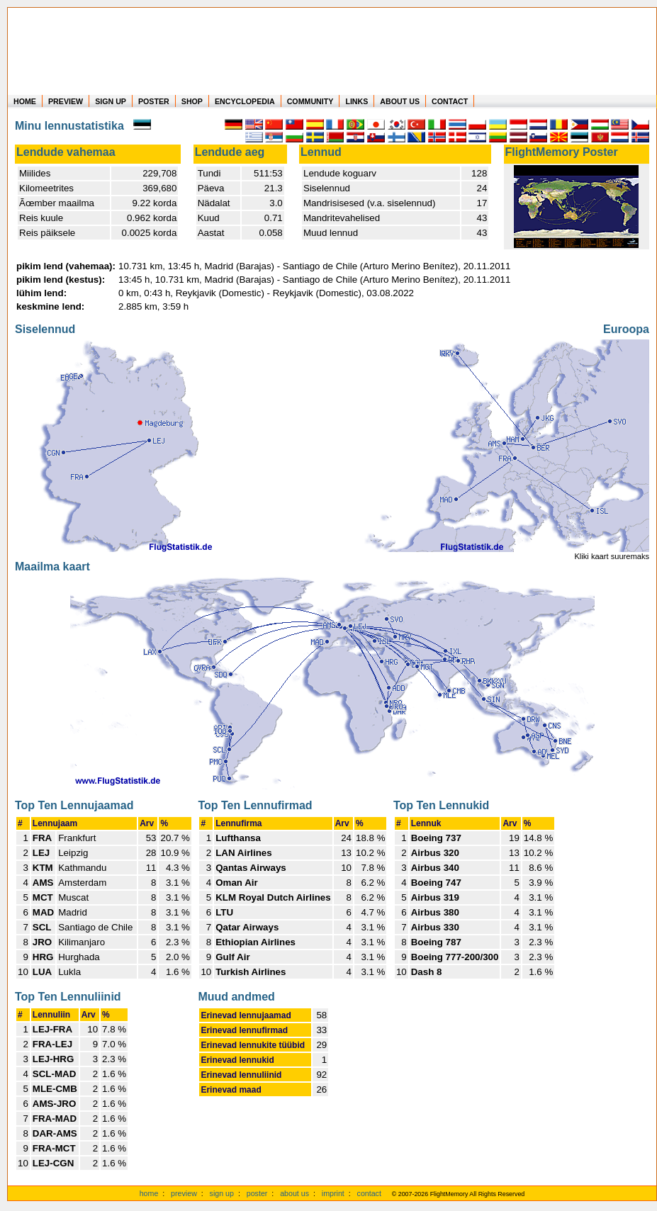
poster (257, 1193)
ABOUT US (400, 101)
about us (294, 1193)
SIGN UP (110, 101)
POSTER (153, 101)
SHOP (192, 101)
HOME (24, 101)
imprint (333, 1193)
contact (369, 1193)
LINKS (356, 101)
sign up (222, 1193)
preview (184, 1193)
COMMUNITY (310, 101)
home (149, 1193)
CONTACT (450, 101)
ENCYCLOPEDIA (245, 101)
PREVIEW (65, 101)
